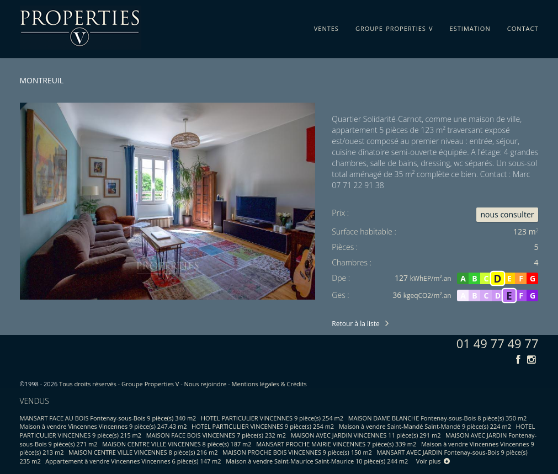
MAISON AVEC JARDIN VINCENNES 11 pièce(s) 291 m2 (366, 435)
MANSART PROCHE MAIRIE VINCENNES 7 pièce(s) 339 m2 (336, 444)
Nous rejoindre (205, 384)
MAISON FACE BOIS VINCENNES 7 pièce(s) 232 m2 (216, 435)
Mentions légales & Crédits (269, 384)
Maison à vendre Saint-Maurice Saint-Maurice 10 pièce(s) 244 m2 (317, 461)
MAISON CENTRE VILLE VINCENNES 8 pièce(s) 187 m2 (176, 444)
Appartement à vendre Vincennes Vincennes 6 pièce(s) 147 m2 (133, 461)
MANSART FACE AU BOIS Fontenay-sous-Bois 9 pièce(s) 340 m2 (108, 418)
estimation (470, 26)
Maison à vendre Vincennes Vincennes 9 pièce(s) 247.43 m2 (103, 426)
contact (523, 26)
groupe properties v (394, 26)
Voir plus (433, 461)
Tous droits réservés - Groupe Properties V (119, 384)
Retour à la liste (355, 323)
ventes (326, 26)
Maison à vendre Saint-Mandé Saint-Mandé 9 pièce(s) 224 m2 (425, 426)
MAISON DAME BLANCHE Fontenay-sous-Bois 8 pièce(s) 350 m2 (437, 418)
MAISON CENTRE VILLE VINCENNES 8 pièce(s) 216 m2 (142, 452)
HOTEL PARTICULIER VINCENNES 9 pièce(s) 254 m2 (272, 418)
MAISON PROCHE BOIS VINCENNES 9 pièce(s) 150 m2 (297, 452)
